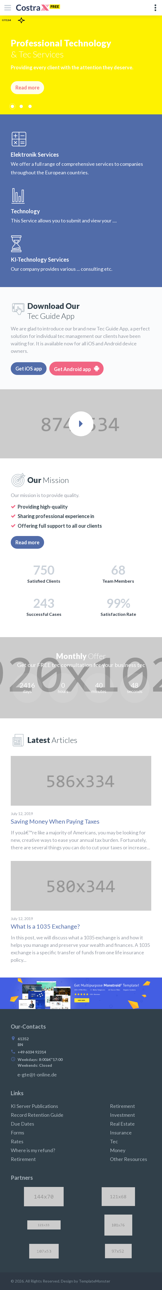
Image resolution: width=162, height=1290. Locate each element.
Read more (27, 542)
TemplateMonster (94, 1281)
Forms (17, 1132)
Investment (122, 1115)
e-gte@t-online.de (37, 1074)
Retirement (23, 1159)
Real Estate (122, 1124)
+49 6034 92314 (32, 1052)
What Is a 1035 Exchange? (45, 926)
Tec (114, 1141)
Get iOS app (28, 369)
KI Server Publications (34, 1106)
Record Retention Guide (37, 1115)
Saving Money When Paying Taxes (55, 821)
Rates (17, 1141)
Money (117, 1150)
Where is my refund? (33, 1150)
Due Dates (22, 1124)
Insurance (121, 1132)
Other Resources (128, 1159)
